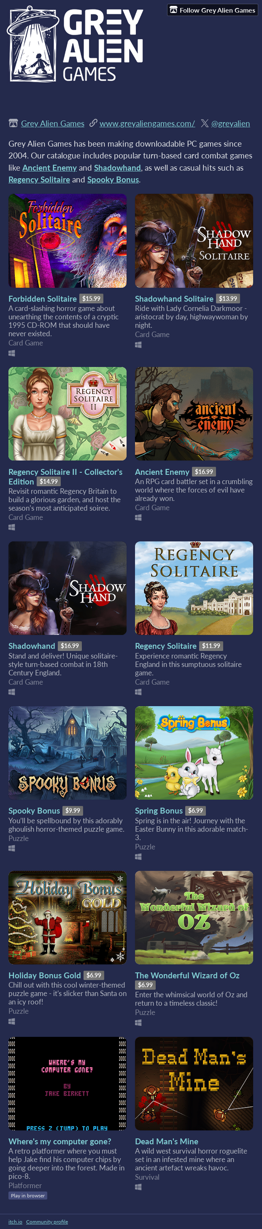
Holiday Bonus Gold (44, 975)
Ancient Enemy (162, 472)
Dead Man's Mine (166, 1141)
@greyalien (230, 123)
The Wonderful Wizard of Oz (187, 975)
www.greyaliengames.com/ (147, 123)
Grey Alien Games (52, 123)
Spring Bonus (159, 810)
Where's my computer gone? (59, 1141)
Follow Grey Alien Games (212, 9)
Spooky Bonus (34, 810)
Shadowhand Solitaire (174, 298)
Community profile (47, 1221)
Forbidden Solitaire (42, 298)
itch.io (15, 1221)
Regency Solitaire (166, 646)
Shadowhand (31, 646)
